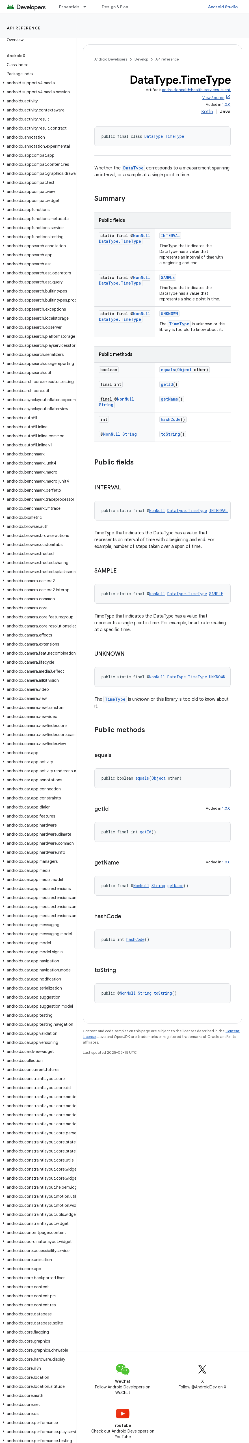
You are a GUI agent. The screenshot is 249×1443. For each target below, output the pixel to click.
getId (167, 384)
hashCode (171, 419)
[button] (37, 82)
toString (170, 434)
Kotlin (207, 112)
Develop (141, 59)
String (106, 404)
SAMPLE (168, 277)
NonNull (141, 235)
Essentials (69, 6)
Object (184, 369)
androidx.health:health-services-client (196, 89)
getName (169, 399)
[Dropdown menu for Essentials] (87, 7)
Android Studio (223, 6)
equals (168, 369)
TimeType (179, 323)
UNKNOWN (169, 313)
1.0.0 (226, 104)
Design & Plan (115, 6)
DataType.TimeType (164, 136)
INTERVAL (170, 235)
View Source (213, 97)
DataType (133, 168)
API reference (24, 28)
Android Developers (110, 59)
